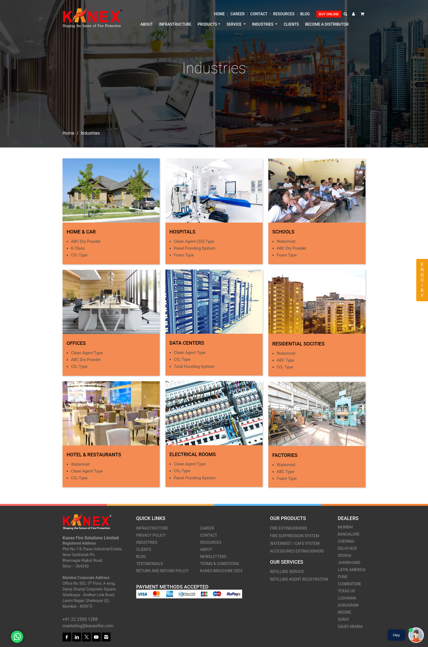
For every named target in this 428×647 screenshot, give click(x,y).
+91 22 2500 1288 (80, 619)
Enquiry (422, 280)
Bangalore (348, 534)
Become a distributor (327, 24)
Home (219, 14)
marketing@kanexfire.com (88, 625)
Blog (305, 14)
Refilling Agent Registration (299, 579)
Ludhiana (347, 598)
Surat (343, 619)
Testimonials (149, 564)
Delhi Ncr (347, 548)
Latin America (351, 570)
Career (237, 14)
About (146, 24)
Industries (146, 542)
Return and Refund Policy (162, 571)
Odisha (344, 555)
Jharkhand (349, 562)
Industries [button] (263, 24)
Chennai (346, 541)
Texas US (346, 591)
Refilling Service (287, 571)
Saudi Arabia (350, 626)
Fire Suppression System (294, 536)
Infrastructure (175, 24)
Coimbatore (349, 584)
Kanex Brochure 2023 (221, 571)
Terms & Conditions (219, 564)
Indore (344, 612)
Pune (342, 577)
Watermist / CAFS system (295, 543)
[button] (345, 14)
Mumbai (345, 527)
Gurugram (348, 605)
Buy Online (329, 14)
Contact (259, 14)
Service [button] (235, 24)
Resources (284, 14)
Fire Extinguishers (288, 528)
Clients (291, 24)
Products (207, 24)
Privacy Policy (150, 535)
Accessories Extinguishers (297, 551)
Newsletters (213, 556)
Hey (396, 635)
